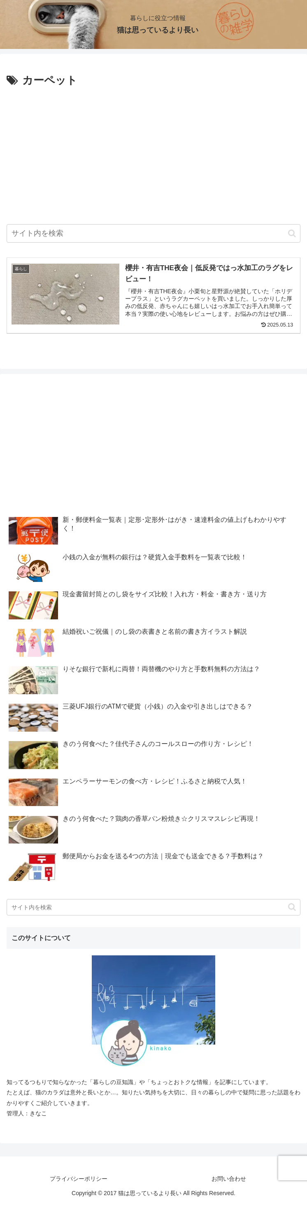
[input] (153, 233)
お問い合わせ (229, 1178)
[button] (292, 233)
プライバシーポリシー (78, 1178)
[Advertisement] (153, 151)
